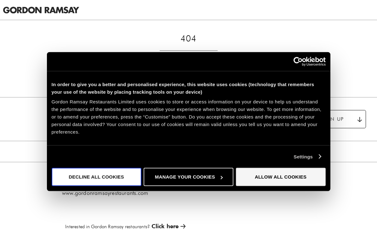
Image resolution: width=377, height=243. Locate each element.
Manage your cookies (189, 176)
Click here (165, 226)
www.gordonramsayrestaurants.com (105, 193)
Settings (303, 156)
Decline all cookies (96, 176)
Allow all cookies (280, 176)
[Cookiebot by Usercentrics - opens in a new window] (298, 61)
